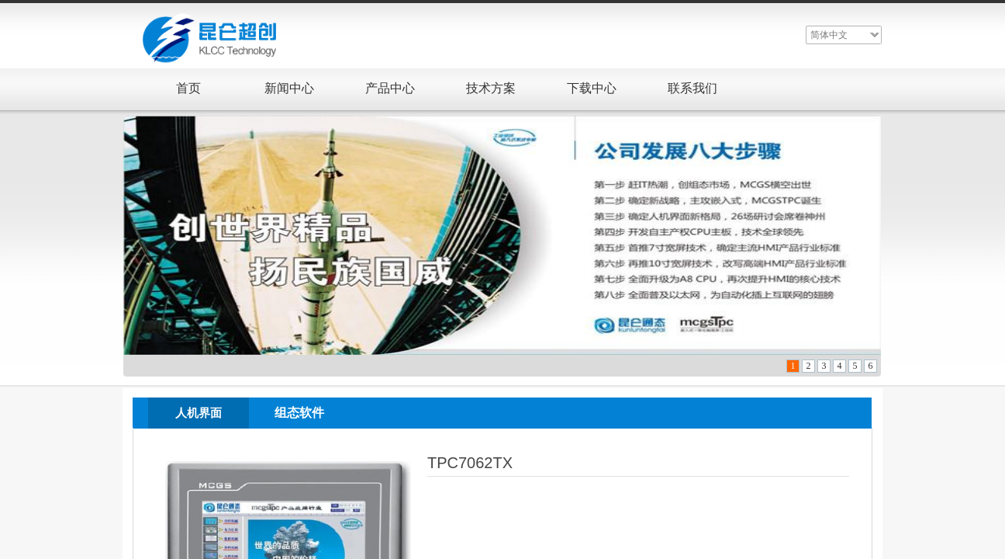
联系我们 (692, 88)
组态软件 (299, 412)
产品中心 (390, 88)
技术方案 (491, 88)
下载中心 (591, 88)
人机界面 (198, 413)
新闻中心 (289, 88)
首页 (188, 88)
